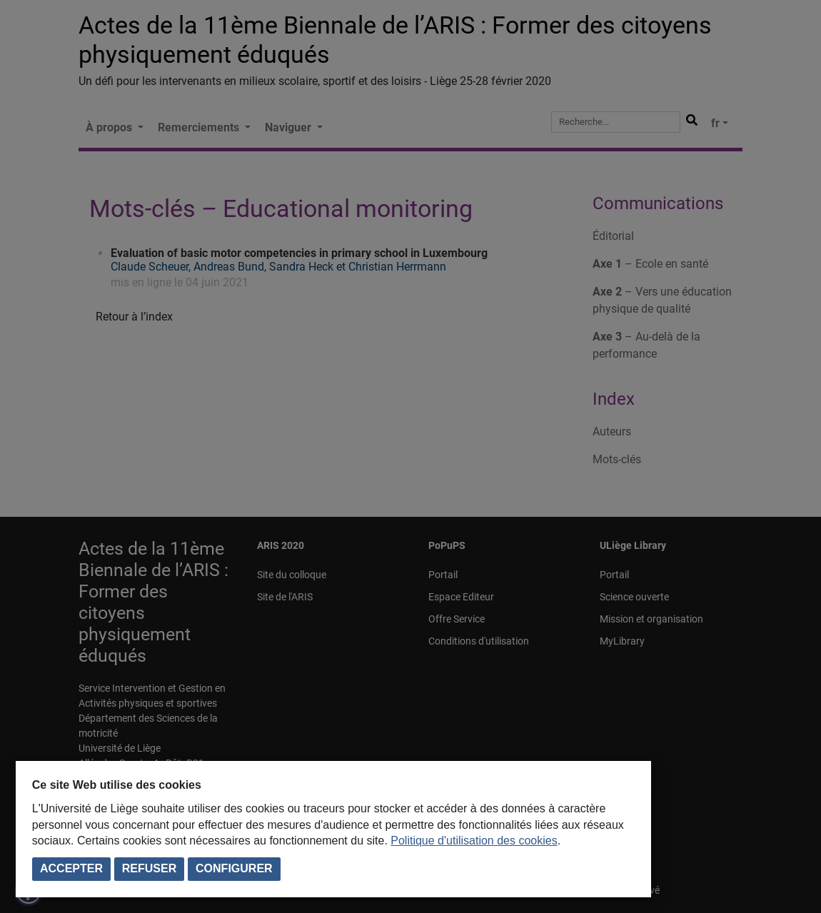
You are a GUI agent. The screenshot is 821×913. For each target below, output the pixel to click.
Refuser (149, 868)
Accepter (71, 868)
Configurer (234, 868)
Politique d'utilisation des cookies (474, 840)
